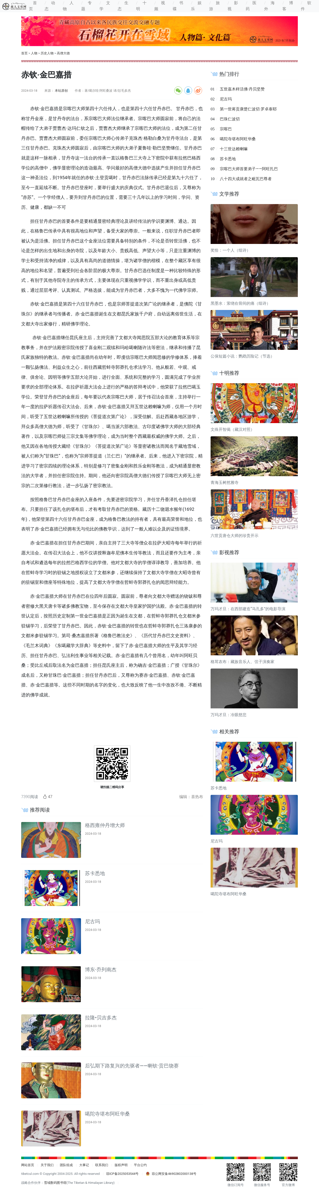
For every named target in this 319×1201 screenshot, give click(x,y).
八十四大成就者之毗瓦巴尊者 (246, 178)
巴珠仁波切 (230, 119)
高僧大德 (63, 53)
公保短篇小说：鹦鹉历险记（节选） (242, 356)
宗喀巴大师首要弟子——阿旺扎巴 (249, 168)
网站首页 (27, 1165)
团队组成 (66, 1165)
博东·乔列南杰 (100, 970)
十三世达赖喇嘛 (234, 149)
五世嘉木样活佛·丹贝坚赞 (242, 89)
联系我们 (101, 1165)
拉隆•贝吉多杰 (101, 1018)
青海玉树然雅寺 (225, 482)
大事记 (84, 1165)
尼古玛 (92, 921)
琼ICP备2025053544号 (122, 1174)
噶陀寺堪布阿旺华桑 (107, 1114)
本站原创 (61, 90)
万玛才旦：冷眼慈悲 (228, 714)
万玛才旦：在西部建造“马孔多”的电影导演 (248, 608)
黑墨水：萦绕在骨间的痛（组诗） (240, 303)
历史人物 (47, 53)
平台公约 (140, 1165)
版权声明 (121, 1165)
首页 (24, 53)
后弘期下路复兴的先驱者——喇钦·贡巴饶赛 (132, 1066)
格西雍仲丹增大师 (105, 825)
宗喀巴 (226, 129)
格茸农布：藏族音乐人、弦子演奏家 (242, 661)
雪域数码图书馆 (55, 1183)
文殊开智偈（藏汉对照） (232, 429)
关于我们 (47, 1165)
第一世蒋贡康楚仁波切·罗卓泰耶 (248, 109)
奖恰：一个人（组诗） (230, 250)
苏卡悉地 (95, 873)
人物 (34, 53)
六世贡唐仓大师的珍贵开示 (234, 535)
